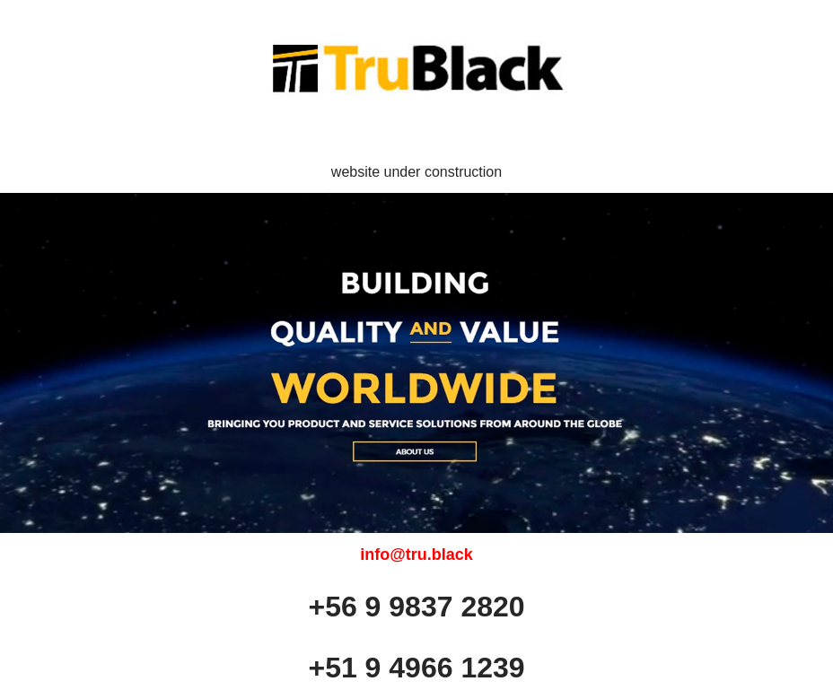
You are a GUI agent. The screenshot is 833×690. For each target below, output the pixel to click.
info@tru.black (416, 554)
